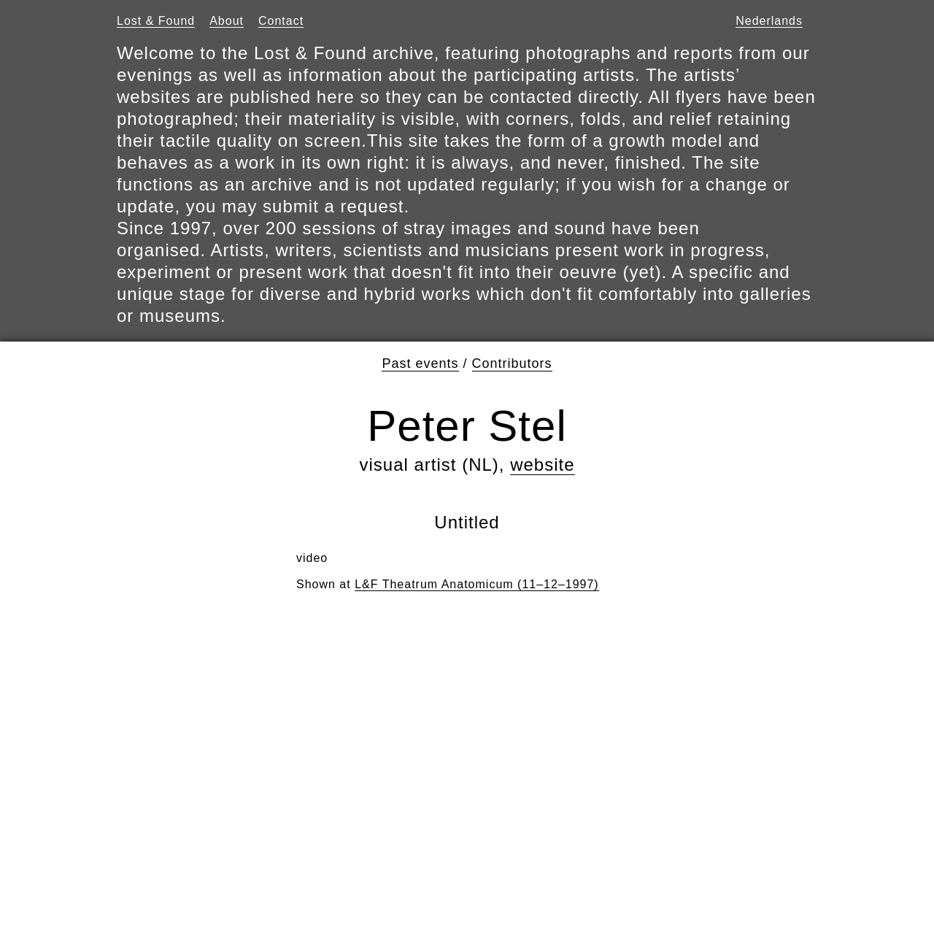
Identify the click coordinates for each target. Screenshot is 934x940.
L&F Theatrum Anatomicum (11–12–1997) (477, 584)
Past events (420, 363)
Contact (281, 21)
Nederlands (769, 21)
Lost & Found (156, 21)
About (226, 21)
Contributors (512, 363)
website (542, 464)
